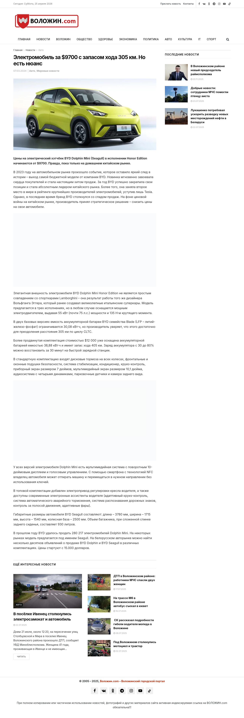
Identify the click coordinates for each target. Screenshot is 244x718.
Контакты (188, 3)
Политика (151, 39)
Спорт (211, 39)
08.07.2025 (120, 633)
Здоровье (105, 39)
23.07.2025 (197, 101)
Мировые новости (48, 70)
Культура (185, 39)
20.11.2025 (197, 79)
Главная (24, 39)
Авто (168, 39)
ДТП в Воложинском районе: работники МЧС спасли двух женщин (134, 580)
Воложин (63, 39)
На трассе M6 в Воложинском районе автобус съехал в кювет (130, 602)
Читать (21, 656)
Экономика (128, 39)
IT (199, 39)
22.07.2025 (20, 625)
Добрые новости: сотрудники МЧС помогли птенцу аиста (209, 92)
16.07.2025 (119, 611)
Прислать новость (170, 3)
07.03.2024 (19, 70)
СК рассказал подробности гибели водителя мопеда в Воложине (133, 624)
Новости (43, 39)
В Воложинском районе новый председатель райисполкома (208, 70)
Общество (84, 39)
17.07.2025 (119, 589)
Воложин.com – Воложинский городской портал (132, 681)
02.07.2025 (120, 651)
